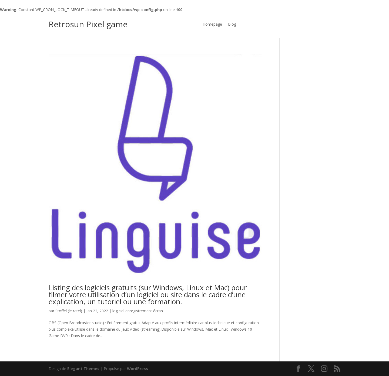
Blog (232, 24)
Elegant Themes (83, 368)
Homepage (212, 24)
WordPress (137, 368)
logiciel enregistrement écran (137, 310)
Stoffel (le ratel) (68, 310)
